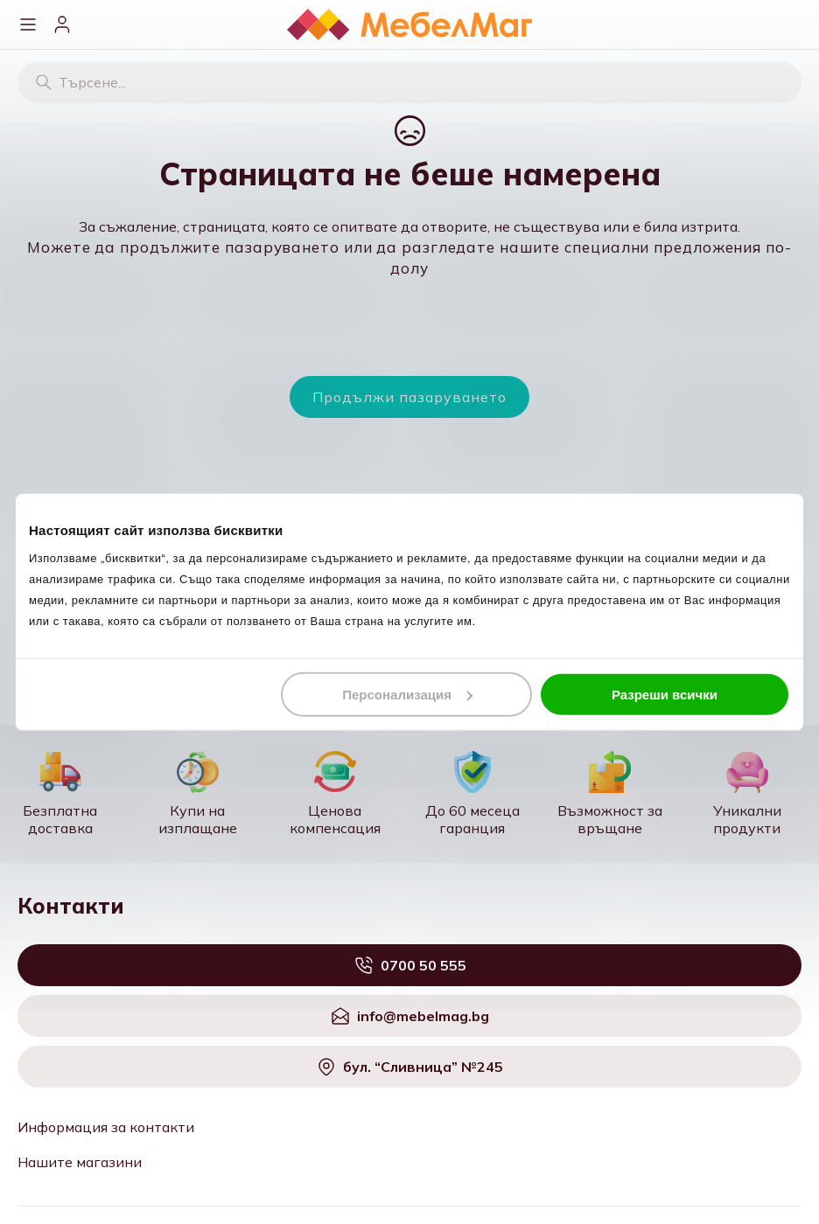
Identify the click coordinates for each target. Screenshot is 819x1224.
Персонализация (407, 693)
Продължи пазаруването (409, 397)
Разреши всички (665, 693)
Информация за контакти (106, 1127)
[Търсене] (44, 82)
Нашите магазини (80, 1162)
